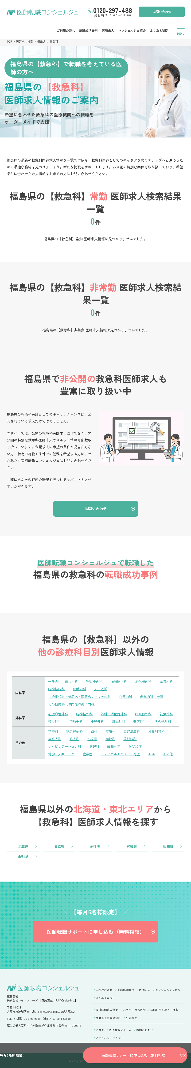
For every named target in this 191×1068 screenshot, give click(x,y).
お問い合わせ (161, 11)
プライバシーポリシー (110, 1037)
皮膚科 (110, 730)
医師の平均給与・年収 (164, 1010)
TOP (9, 41)
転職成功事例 (87, 30)
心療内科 (125, 696)
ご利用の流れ (65, 30)
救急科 (54, 41)
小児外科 (97, 721)
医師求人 (107, 30)
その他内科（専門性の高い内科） (72, 703)
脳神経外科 (84, 713)
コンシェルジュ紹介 (131, 30)
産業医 (88, 752)
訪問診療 (135, 745)
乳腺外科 (166, 713)
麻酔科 (110, 738)
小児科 (92, 738)
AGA (151, 752)
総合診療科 (74, 730)
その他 (168, 752)
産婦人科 (54, 738)
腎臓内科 (79, 688)
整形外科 (54, 721)
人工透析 (100, 688)
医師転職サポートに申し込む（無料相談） (95, 931)
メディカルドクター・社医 (120, 752)
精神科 (53, 730)
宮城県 (131, 845)
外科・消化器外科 (114, 713)
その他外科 (163, 721)
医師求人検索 (24, 41)
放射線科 (129, 738)
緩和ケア (113, 745)
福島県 (41, 41)
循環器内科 (118, 681)
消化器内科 (143, 681)
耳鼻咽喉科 (156, 730)
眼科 (94, 730)
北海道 (23, 845)
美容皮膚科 (131, 730)
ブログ (100, 1029)
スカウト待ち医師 (134, 1010)
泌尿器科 (76, 721)
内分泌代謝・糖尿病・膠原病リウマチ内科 (79, 696)
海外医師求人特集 (107, 1010)
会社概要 (131, 1017)
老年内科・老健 (151, 696)
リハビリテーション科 (64, 745)
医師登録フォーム (120, 1029)
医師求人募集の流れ (108, 1017)
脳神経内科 (56, 688)
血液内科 (166, 681)
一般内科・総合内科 (63, 681)
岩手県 (95, 845)
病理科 (94, 745)
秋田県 (168, 845)
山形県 (23, 856)
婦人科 (74, 738)
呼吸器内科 (94, 681)
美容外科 (139, 721)
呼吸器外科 (143, 713)
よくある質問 (158, 30)
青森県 (59, 845)
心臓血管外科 (58, 713)
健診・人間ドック (61, 752)
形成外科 (118, 721)
